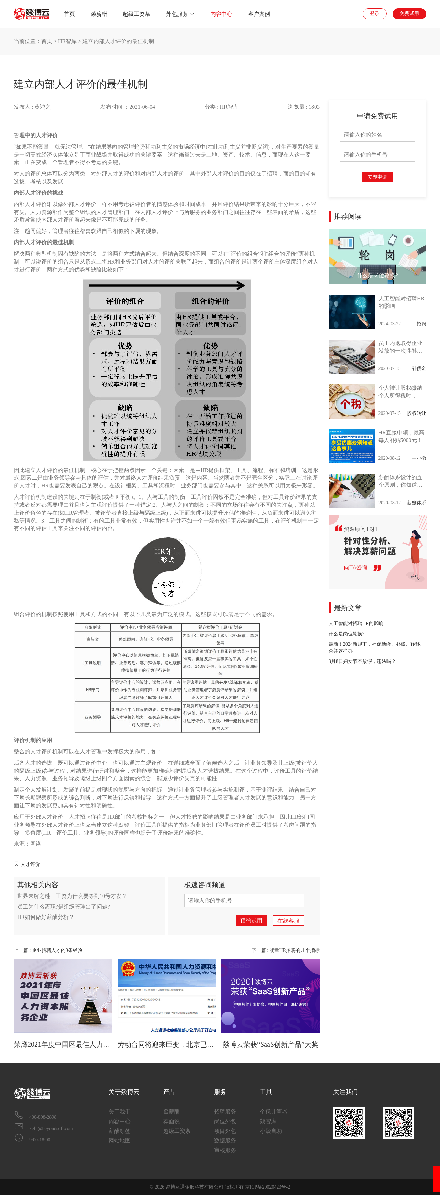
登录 (375, 13)
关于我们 (120, 1112)
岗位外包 (225, 1121)
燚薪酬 (99, 14)
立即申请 (377, 177)
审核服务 (225, 1150)
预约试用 (251, 920)
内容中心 (221, 14)
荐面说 (171, 1121)
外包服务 (180, 14)
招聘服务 (225, 1112)
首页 (69, 14)
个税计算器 (273, 1112)
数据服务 (225, 1140)
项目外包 (225, 1131)
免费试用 (409, 13)
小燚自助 (271, 1131)
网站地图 (120, 1140)
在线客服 (288, 921)
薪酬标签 (120, 1131)
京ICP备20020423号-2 (267, 1187)
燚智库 (268, 1121)
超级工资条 (136, 14)
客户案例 (259, 14)
